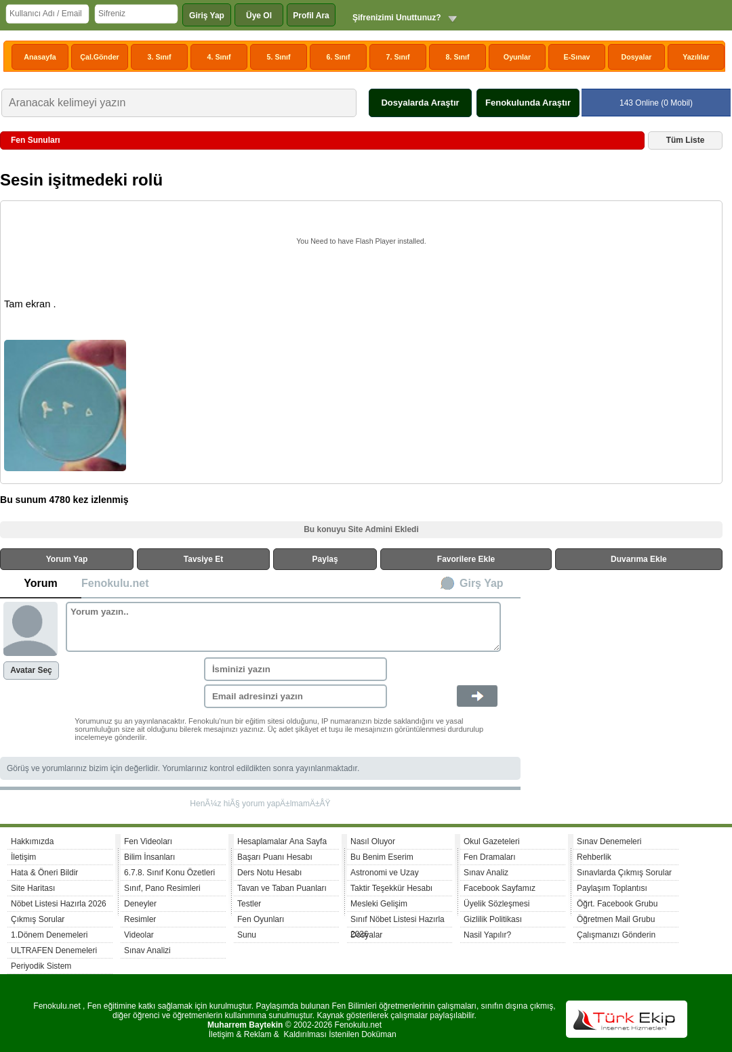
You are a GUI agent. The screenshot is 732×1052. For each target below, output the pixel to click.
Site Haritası (33, 888)
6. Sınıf (338, 57)
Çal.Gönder (99, 57)
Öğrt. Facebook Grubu (617, 903)
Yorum (40, 583)
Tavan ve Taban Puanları (282, 888)
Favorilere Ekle (466, 559)
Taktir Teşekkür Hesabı (391, 888)
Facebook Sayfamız (499, 888)
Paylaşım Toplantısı (612, 888)
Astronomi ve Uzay (384, 872)
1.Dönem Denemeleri (49, 935)
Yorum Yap (67, 559)
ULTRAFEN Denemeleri (54, 950)
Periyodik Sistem (41, 966)
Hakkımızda (32, 841)
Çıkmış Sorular (37, 919)
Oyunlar (517, 57)
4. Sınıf (219, 57)
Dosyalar (636, 57)
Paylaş (325, 559)
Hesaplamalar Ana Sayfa (282, 841)
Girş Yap (482, 583)
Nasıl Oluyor (372, 841)
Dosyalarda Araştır (420, 102)
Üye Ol (259, 15)
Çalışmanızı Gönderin (616, 935)
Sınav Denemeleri (609, 841)
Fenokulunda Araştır (528, 102)
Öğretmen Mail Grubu (616, 919)
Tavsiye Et (203, 559)
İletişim (23, 857)
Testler (249, 903)
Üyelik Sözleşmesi (496, 903)
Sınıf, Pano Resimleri (162, 888)
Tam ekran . (30, 304)
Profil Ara (311, 15)
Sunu (246, 935)
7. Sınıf (398, 57)
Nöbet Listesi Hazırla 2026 (58, 903)
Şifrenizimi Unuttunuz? (396, 17)
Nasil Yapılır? (487, 935)
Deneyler (140, 903)
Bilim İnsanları (149, 857)
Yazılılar (696, 57)
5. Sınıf (279, 57)
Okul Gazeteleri (492, 841)
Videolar (139, 935)
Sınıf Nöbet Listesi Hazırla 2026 (397, 921)
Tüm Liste (685, 140)
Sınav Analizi (147, 950)
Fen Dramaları (490, 857)
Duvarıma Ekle (639, 559)
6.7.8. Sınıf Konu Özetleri (169, 872)
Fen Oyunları (260, 919)
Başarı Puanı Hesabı (274, 857)
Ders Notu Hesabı (269, 872)
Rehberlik (594, 857)
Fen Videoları (148, 841)
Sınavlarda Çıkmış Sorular (624, 872)
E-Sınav (576, 57)
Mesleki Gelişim (378, 903)
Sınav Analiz (486, 872)
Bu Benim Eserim (381, 857)
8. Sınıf (458, 57)
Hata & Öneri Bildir (44, 872)
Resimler (140, 919)
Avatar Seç (31, 670)
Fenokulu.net (115, 583)
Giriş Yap (206, 15)
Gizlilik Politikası (493, 919)
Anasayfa (40, 57)
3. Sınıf (159, 57)
